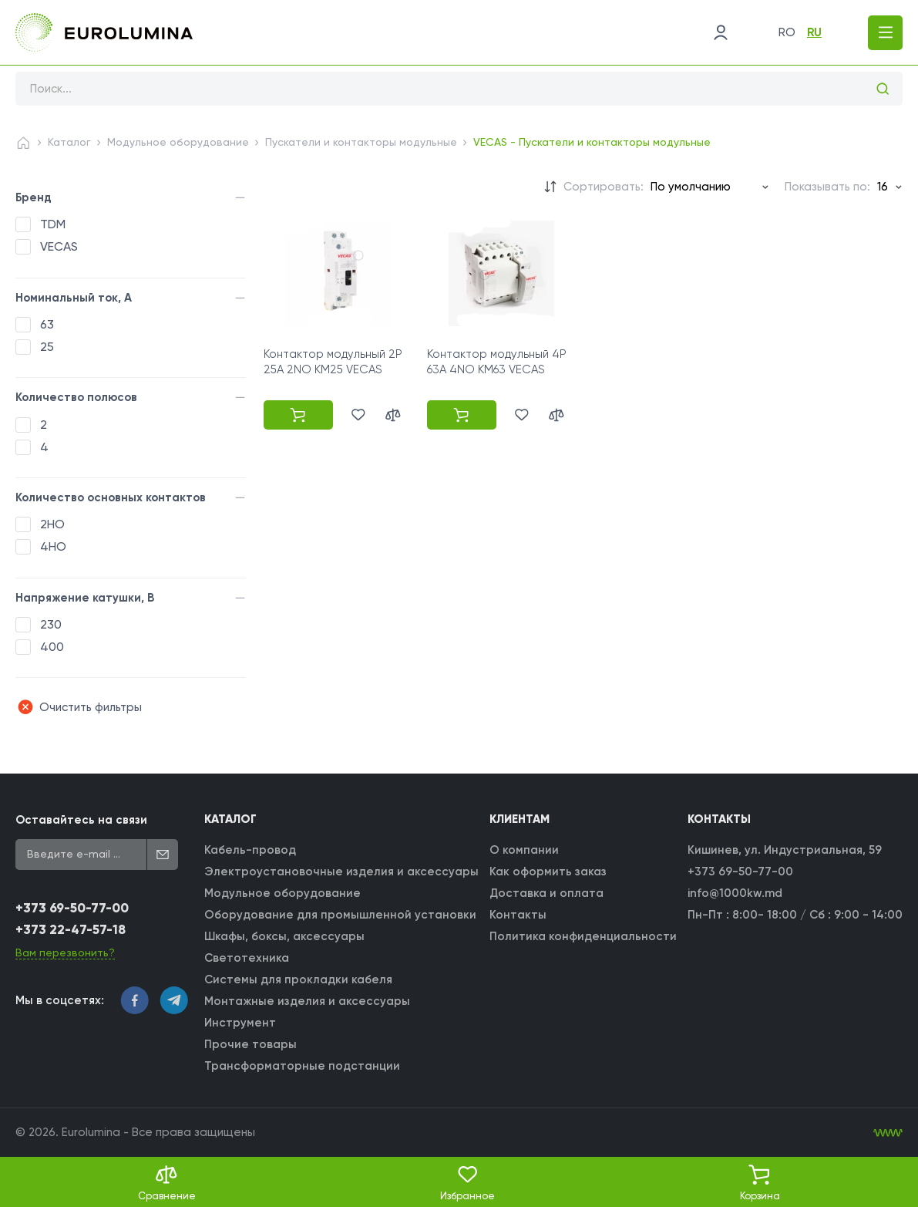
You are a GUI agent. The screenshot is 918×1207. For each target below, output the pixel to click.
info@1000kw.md (735, 893)
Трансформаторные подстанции (302, 1066)
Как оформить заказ (548, 871)
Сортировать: (603, 187)
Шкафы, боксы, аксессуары (284, 936)
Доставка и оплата (546, 893)
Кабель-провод (250, 850)
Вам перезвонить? (65, 952)
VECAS (59, 246)
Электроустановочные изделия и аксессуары (341, 871)
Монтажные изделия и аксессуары (307, 1001)
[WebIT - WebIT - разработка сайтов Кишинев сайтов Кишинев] (888, 1133)
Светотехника (246, 958)
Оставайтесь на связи (81, 820)
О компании (524, 850)
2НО (52, 524)
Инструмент (240, 1023)
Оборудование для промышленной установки (340, 915)
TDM (53, 224)
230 (51, 624)
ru (814, 32)
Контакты (517, 915)
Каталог (69, 142)
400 (52, 646)
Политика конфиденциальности (583, 936)
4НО (53, 546)
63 (47, 324)
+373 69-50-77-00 (72, 908)
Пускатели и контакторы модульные (361, 142)
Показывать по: (827, 187)
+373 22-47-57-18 (70, 930)
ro (786, 32)
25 (47, 346)
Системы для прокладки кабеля (298, 979)
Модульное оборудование (178, 142)
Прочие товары (250, 1044)
